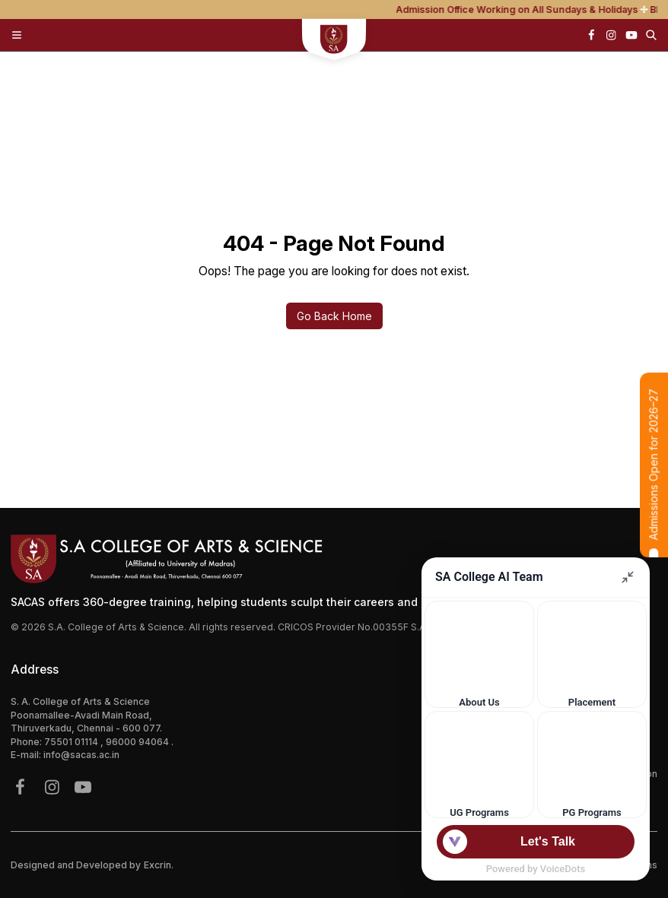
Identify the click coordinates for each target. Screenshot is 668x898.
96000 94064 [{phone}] (138, 741)
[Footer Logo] (334, 559)
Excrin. (158, 865)
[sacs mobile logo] (334, 41)
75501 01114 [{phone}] (72, 741)
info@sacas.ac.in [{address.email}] (81, 754)
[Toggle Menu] (17, 35)
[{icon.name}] (591, 35)
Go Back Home (334, 315)
